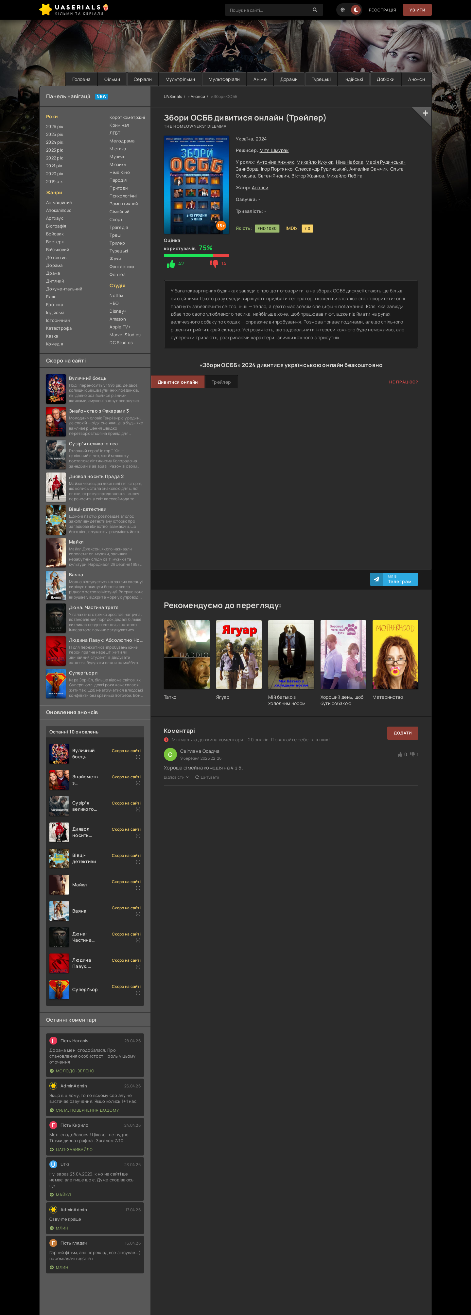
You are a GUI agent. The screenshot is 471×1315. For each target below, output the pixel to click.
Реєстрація (382, 10)
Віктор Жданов (307, 176)
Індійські (353, 79)
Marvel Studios (125, 335)
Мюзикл (118, 164)
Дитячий (55, 281)
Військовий (57, 249)
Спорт (116, 219)
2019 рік (54, 181)
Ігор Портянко (277, 169)
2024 (261, 139)
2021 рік (54, 166)
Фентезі (118, 274)
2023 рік (54, 150)
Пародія (118, 180)
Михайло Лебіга (345, 176)
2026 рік (54, 126)
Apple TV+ (120, 327)
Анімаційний (59, 202)
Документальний (64, 289)
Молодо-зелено (72, 1071)
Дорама (54, 265)
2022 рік (54, 158)
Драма (53, 273)
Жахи (115, 259)
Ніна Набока (349, 162)
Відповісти (176, 777)
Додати (403, 733)
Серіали (143, 79)
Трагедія (119, 227)
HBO (114, 303)
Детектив (56, 257)
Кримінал (119, 125)
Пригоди (119, 188)
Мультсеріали (224, 79)
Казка (52, 336)
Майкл (60, 1194)
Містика (118, 149)
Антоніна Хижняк (275, 162)
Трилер (117, 243)
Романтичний (124, 204)
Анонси (416, 79)
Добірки (385, 79)
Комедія (54, 344)
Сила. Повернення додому (84, 1110)
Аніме (259, 79)
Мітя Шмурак (274, 150)
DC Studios (121, 342)
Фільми (112, 79)
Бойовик (54, 234)
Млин (59, 1228)
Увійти (417, 10)
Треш (115, 235)
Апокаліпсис (58, 210)
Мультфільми (180, 79)
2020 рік (54, 173)
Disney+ (118, 311)
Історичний (58, 320)
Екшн (51, 297)
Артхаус (54, 218)
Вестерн (55, 242)
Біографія (56, 226)
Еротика (54, 304)
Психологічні (123, 196)
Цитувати (207, 777)
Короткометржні (127, 117)
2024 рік (54, 142)
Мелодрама (122, 141)
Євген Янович (273, 176)
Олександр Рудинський (321, 169)
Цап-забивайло (71, 1149)
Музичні (118, 156)
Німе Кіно (120, 172)
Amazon (118, 319)
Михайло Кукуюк (315, 162)
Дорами (289, 79)
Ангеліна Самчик (368, 169)
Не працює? (403, 382)
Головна (81, 79)
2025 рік (54, 134)
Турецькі (321, 79)
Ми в (400, 579)
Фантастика (122, 266)
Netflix (116, 295)
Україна (244, 139)
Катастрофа (59, 328)
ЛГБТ (115, 133)
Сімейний (119, 211)
